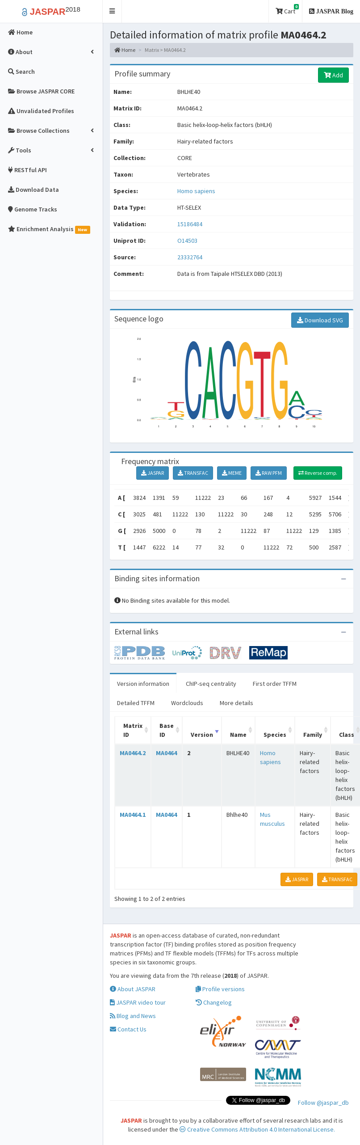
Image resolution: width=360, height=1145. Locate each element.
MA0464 (166, 753)
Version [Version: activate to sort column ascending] (202, 735)
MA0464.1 (133, 815)
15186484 (189, 224)
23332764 (189, 257)
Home (124, 49)
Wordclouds (187, 703)
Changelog (214, 1002)
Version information (143, 684)
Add (333, 75)
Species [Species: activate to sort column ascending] (275, 735)
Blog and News (133, 1016)
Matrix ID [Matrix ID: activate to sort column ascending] (132, 730)
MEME (232, 472)
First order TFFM (275, 684)
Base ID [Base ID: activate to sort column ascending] (166, 730)
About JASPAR (132, 989)
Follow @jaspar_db (323, 1103)
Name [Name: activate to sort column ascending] (238, 735)
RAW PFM (268, 472)
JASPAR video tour (138, 1002)
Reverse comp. (317, 472)
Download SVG (320, 320)
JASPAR (152, 472)
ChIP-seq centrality (211, 684)
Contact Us (128, 1029)
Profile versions (220, 989)
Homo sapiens (196, 191)
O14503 (188, 241)
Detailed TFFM (136, 703)
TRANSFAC (193, 472)
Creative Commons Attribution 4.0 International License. (257, 1129)
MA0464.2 (133, 753)
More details (236, 703)
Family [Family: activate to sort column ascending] (312, 735)
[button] (112, 11)
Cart (287, 9)
